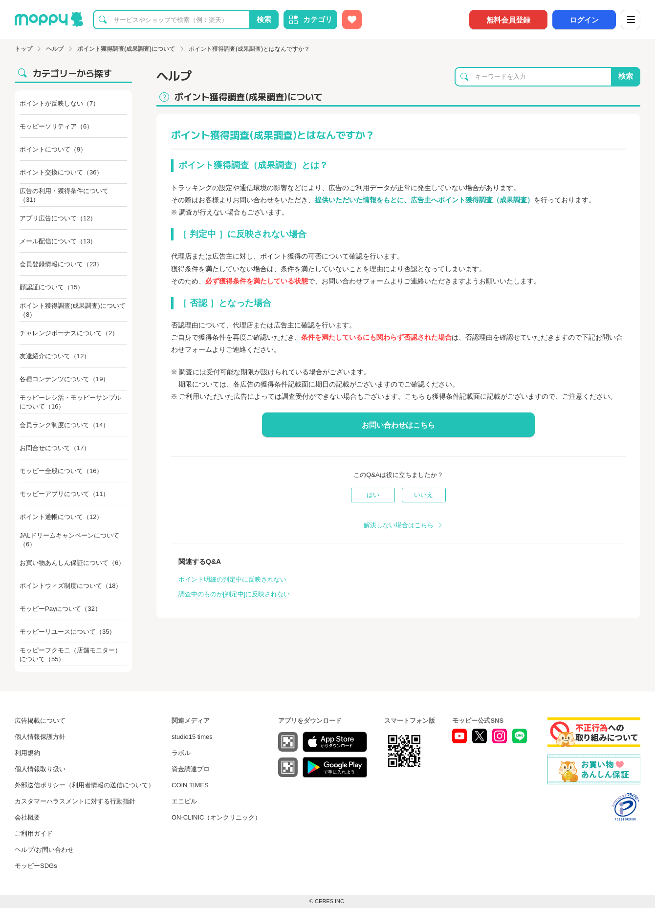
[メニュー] (630, 19)
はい (373, 494)
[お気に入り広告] (352, 19)
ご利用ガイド (34, 833)
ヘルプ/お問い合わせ (44, 849)
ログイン (584, 20)
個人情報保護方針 (40, 736)
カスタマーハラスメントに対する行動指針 (75, 801)
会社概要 (27, 817)
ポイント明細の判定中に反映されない (232, 579)
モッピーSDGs (36, 865)
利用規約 (27, 753)
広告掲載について (40, 720)
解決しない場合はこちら (399, 525)
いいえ (423, 494)
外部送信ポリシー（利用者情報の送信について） (84, 785)
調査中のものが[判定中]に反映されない (234, 594)
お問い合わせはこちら (398, 425)
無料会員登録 (508, 20)
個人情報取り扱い (40, 769)
